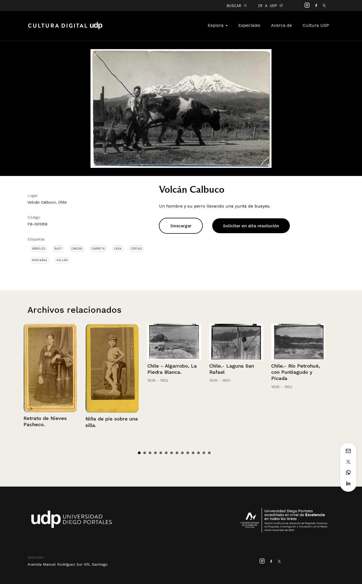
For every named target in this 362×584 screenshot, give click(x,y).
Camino (76, 248)
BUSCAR (237, 5)
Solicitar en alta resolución (251, 225)
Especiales (249, 25)
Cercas (136, 248)
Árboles (38, 248)
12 (198, 452)
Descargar (181, 225)
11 (193, 452)
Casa (117, 248)
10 (187, 452)
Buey (58, 248)
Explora (218, 25)
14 (209, 452)
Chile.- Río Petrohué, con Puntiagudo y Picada (295, 372)
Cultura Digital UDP (65, 28)
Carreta (98, 248)
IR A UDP (270, 5)
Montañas (39, 260)
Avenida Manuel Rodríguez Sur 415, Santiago (67, 564)
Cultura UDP (316, 25)
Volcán (62, 260)
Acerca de (281, 25)
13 (204, 452)
